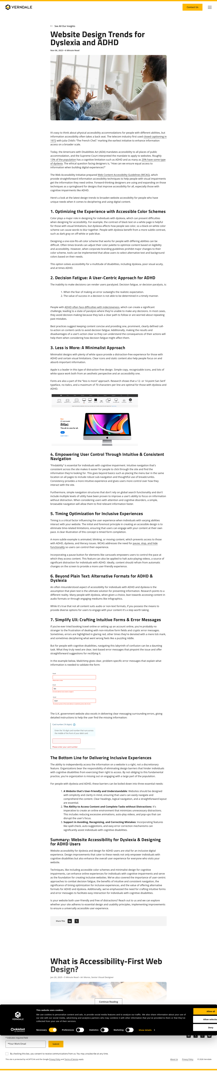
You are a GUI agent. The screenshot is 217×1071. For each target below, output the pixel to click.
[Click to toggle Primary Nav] (210, 7)
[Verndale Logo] (19, 7)
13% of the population (63, 159)
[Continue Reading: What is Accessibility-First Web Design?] (108, 1001)
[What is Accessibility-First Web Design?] (108, 975)
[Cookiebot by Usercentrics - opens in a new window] (18, 1066)
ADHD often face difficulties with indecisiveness (92, 307)
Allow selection (193, 1055)
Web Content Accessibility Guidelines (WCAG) (124, 174)
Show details (145, 1065)
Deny (194, 1063)
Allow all (194, 1047)
